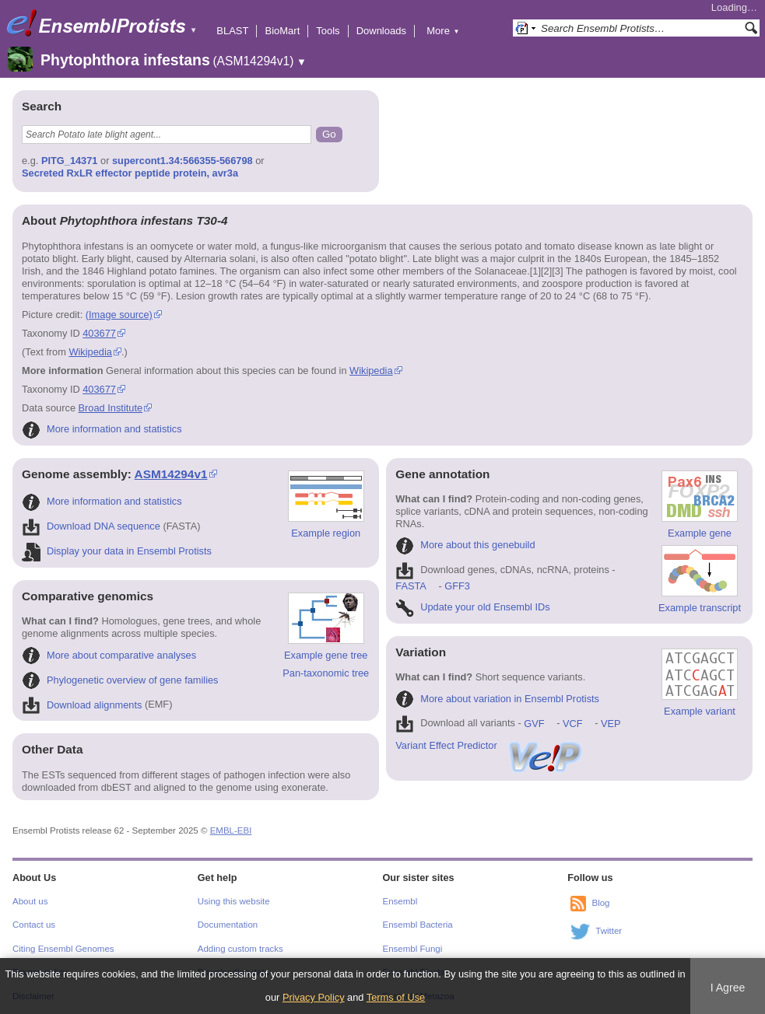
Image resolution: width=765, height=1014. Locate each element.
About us (29, 901)
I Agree (728, 987)
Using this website (234, 901)
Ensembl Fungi (413, 948)
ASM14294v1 (171, 474)
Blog (600, 902)
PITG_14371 (69, 160)
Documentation (228, 924)
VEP (611, 723)
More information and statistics (102, 429)
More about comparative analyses (109, 655)
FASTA (410, 586)
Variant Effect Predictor (489, 745)
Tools (327, 31)
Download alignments (82, 705)
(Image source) (119, 314)
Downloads (381, 31)
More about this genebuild (465, 545)
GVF (534, 723)
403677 (99, 333)
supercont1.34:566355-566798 (182, 160)
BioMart (282, 31)
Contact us (33, 924)
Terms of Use (396, 997)
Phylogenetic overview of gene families (120, 680)
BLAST (232, 31)
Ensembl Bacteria (418, 924)
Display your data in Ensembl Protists (117, 551)
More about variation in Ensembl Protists (497, 699)
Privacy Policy (313, 997)
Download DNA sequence (91, 526)
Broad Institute (111, 408)
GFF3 (457, 586)
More (442, 31)
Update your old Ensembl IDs (472, 607)
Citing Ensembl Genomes (63, 948)
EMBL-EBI (231, 830)
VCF (573, 723)
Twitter (608, 930)
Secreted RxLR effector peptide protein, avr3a (130, 173)
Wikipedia (89, 352)
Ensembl (400, 901)
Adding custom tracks (240, 948)
